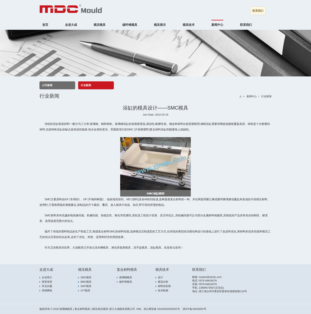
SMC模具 (86, 277)
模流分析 (163, 281)
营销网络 (47, 290)
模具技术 (189, 24)
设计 (160, 277)
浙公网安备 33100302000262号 (162, 308)
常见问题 (47, 286)
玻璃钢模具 (125, 277)
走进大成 (71, 24)
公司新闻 (47, 85)
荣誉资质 (47, 281)
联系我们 (257, 10)
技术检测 (163, 290)
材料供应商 (164, 286)
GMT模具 (86, 286)
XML (139, 308)
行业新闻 (86, 85)
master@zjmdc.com (210, 276)
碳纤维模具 (129, 24)
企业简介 (47, 277)
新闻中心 (217, 24)
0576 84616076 (208, 280)
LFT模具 (85, 290)
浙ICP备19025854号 (194, 308)
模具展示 (160, 24)
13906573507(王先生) (211, 287)
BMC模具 (86, 281)
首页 (45, 24)
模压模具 (100, 24)
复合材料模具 (127, 270)
